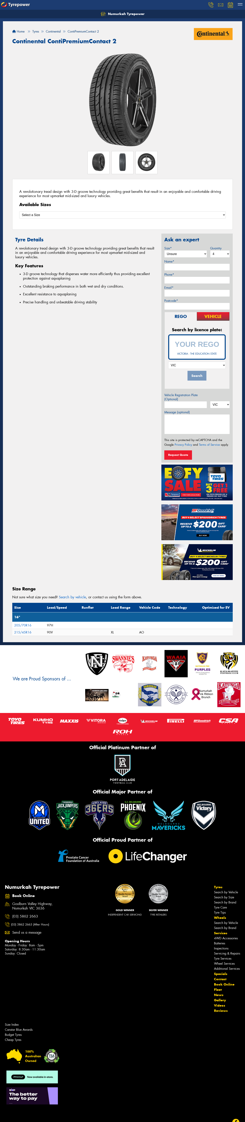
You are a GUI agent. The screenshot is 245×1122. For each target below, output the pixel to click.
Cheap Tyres (13, 1040)
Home (18, 31)
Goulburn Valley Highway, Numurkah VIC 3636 (32, 906)
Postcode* (171, 301)
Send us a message (26, 932)
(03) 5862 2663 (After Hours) (30, 924)
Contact (220, 979)
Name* (169, 261)
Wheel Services (224, 964)
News (218, 995)
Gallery (220, 1000)
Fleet (218, 989)
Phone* (169, 275)
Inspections (221, 948)
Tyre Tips (220, 912)
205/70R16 (22, 625)
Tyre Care (220, 907)
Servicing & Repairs (227, 953)
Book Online (224, 984)
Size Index (12, 1025)
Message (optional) (177, 412)
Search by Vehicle (226, 892)
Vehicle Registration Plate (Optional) (181, 397)
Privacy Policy (183, 445)
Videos (219, 1005)
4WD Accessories (226, 938)
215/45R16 (22, 632)
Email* (168, 288)
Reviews (221, 1011)
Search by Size (224, 897)
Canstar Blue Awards (19, 1030)
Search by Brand (225, 902)
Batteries (219, 943)
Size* (168, 248)
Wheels (220, 918)
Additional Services (227, 969)
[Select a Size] (122, 215)
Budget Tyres (13, 1035)
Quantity (216, 248)
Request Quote (178, 455)
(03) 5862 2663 (25, 916)
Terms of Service (209, 445)
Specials (220, 974)
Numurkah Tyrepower (122, 14)
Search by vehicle (72, 597)
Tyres (218, 887)
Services (220, 933)
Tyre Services (222, 958)
